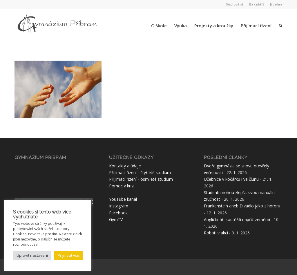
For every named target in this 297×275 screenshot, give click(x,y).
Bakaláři (256, 4)
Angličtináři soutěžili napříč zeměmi (237, 219)
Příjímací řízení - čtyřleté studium (140, 172)
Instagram (118, 206)
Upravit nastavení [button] (32, 255)
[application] (54, 184)
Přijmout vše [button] (68, 255)
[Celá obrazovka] (92, 202)
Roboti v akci (216, 233)
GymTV (116, 219)
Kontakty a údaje (125, 166)
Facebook (118, 213)
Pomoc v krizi (121, 186)
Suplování (234, 4)
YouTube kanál (123, 199)
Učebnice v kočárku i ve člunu (231, 179)
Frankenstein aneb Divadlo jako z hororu (242, 206)
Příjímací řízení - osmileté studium (141, 179)
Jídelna (276, 4)
